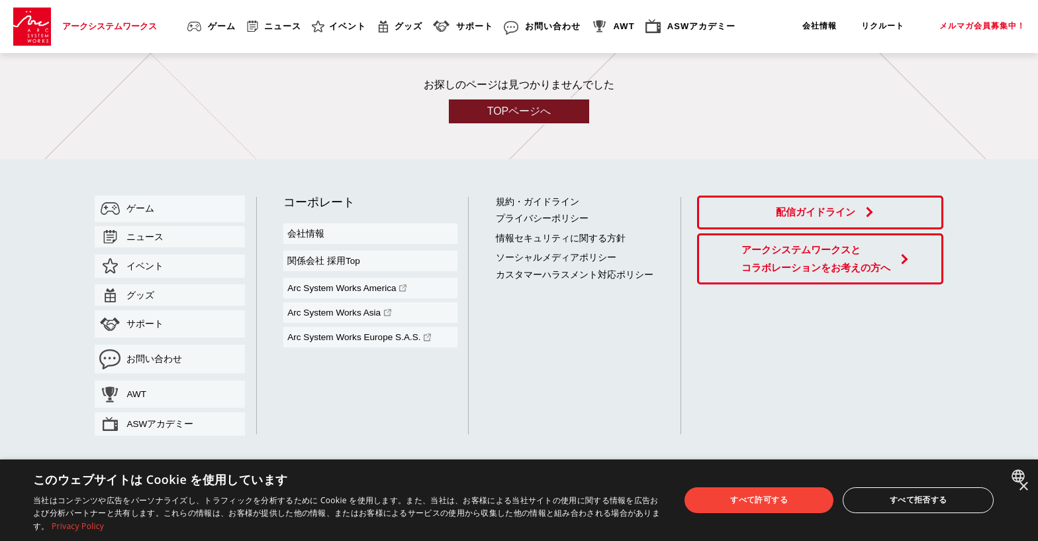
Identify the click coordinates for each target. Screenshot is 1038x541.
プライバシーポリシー (539, 213)
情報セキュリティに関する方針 (556, 230)
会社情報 (819, 25)
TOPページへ (519, 111)
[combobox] (1020, 476)
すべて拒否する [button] (918, 499)
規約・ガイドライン (534, 199)
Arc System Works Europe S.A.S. (352, 289)
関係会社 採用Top (317, 244)
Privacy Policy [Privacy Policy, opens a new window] (78, 526)
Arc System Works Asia (333, 275)
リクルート (882, 25)
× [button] (1023, 487)
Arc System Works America (340, 260)
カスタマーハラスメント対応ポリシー (569, 261)
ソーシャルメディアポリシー (552, 246)
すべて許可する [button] (759, 499)
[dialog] (519, 500)
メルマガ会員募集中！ (982, 25)
